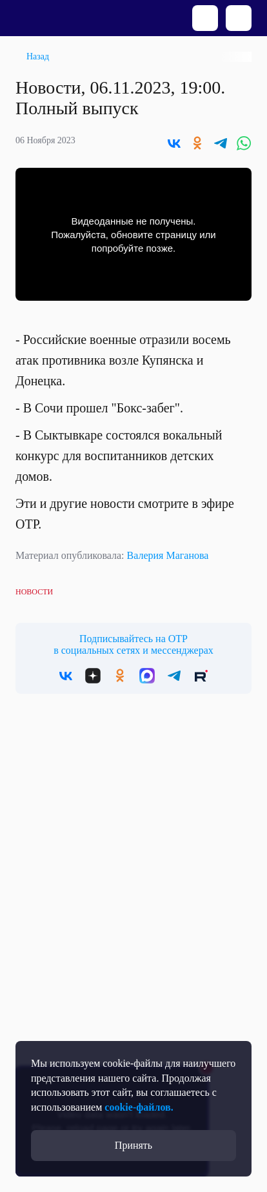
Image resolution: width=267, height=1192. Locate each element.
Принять (133, 1145)
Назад (37, 56)
